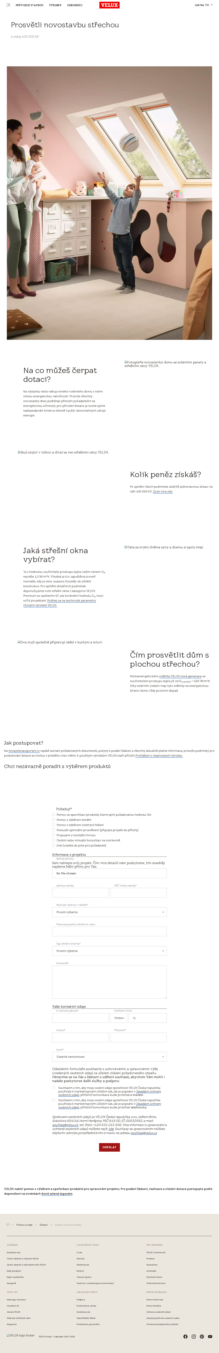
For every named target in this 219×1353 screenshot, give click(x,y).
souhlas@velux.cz (65, 1125)
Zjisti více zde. (163, 491)
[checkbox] (109, 830)
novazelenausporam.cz (24, 750)
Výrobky (55, 5)
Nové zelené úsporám (56, 1193)
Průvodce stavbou (29, 5)
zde (111, 1129)
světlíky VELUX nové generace (180, 676)
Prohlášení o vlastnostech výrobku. (159, 755)
